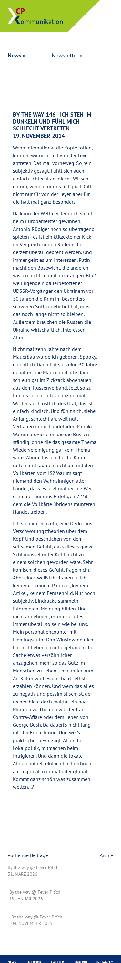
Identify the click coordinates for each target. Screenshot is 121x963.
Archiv (106, 855)
